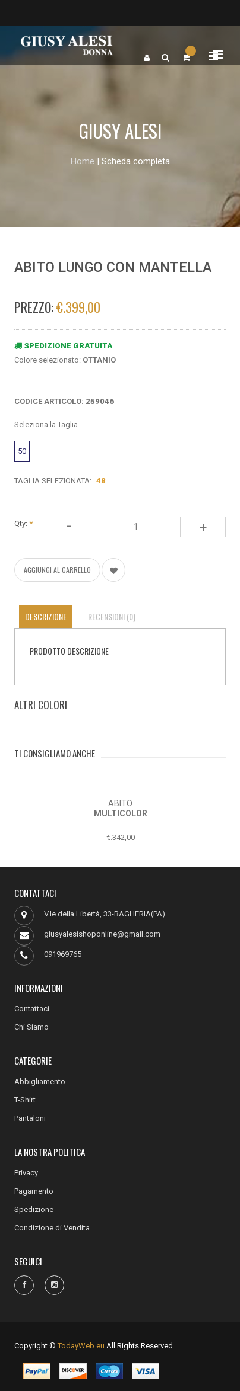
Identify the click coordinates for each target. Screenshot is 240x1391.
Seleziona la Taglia (46, 424)
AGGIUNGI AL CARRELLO (57, 570)
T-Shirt (25, 1099)
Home (82, 161)
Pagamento (33, 1191)
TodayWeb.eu (81, 1345)
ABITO (120, 803)
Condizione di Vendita (52, 1227)
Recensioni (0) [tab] (111, 616)
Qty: (23, 523)
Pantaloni (30, 1118)
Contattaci (31, 1008)
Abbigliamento (39, 1081)
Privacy (26, 1172)
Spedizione (33, 1209)
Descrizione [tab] (46, 616)
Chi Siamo (31, 1027)
